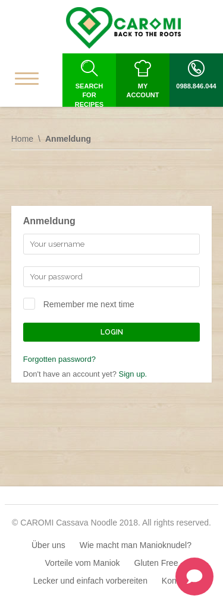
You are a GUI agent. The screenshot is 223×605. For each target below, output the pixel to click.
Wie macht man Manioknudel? (135, 545)
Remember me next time (88, 304)
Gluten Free (156, 563)
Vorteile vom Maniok (82, 563)
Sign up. (133, 374)
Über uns (48, 545)
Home (22, 139)
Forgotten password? (59, 359)
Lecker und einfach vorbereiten (90, 580)
